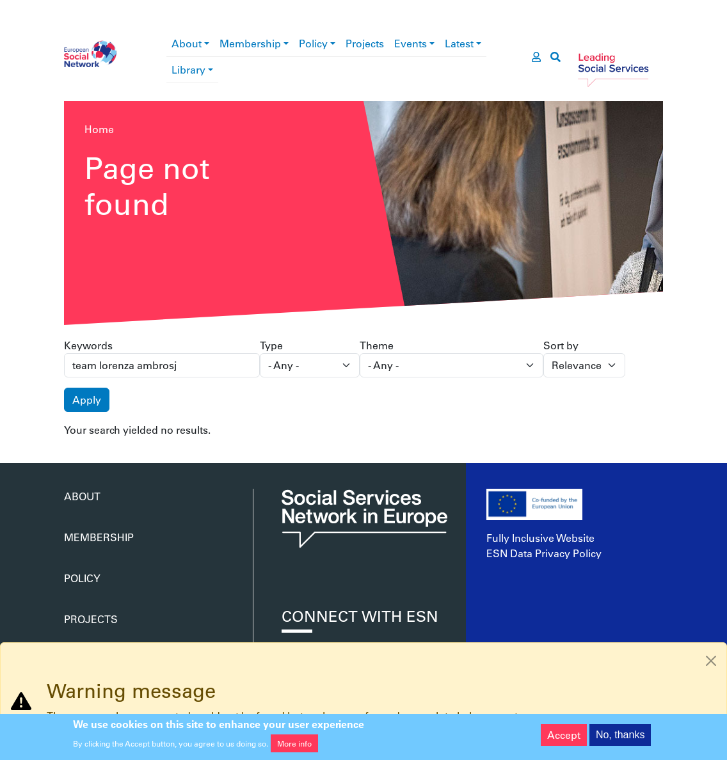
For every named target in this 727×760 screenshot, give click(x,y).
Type (271, 345)
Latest (459, 43)
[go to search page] (555, 57)
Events (410, 43)
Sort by (561, 345)
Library (188, 69)
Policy (313, 43)
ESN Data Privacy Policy (544, 553)
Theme (377, 345)
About (187, 43)
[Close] (711, 661)
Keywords (88, 345)
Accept (563, 738)
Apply (86, 399)
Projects (365, 43)
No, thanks (620, 737)
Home (99, 129)
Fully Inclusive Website (540, 537)
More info (294, 746)
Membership (250, 43)
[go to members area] (536, 57)
